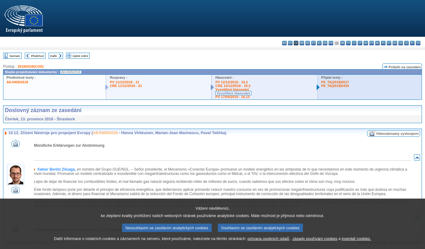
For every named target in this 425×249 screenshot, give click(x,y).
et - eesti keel (313, 43)
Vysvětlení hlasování (232, 89)
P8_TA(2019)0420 (335, 86)
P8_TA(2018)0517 (335, 82)
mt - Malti (371, 43)
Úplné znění (80, 56)
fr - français (331, 43)
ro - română (395, 43)
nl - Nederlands (377, 43)
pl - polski (383, 43)
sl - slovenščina (406, 43)
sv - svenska (418, 43)
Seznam (14, 56)
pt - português (389, 43)
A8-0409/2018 (17, 82)
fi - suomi (412, 43)
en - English (325, 43)
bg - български (284, 43)
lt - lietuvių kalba (360, 43)
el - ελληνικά (319, 43)
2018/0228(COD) (30, 66)
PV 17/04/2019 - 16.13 (232, 97)
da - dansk (302, 43)
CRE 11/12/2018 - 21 (126, 86)
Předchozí (37, 56)
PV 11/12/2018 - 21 (124, 82)
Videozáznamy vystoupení (397, 133)
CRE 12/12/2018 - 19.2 (232, 86)
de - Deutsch (307, 43)
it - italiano (348, 43)
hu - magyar (365, 43)
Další (53, 56)
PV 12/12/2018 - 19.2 (231, 82)
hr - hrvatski (342, 43)
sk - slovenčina (400, 43)
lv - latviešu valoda (354, 43)
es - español (290, 43)
